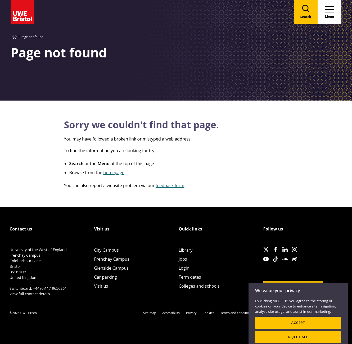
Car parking (105, 277)
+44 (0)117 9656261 (50, 288)
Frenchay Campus (111, 259)
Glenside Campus (111, 268)
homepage (113, 172)
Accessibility (171, 313)
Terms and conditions (236, 313)
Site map (149, 313)
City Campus (106, 250)
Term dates (190, 277)
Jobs (183, 259)
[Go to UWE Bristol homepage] (14, 37)
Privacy (191, 313)
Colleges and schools (199, 286)
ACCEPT (298, 328)
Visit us (101, 286)
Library (185, 250)
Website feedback (289, 287)
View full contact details (30, 293)
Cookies (208, 313)
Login (184, 268)
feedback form (170, 185)
